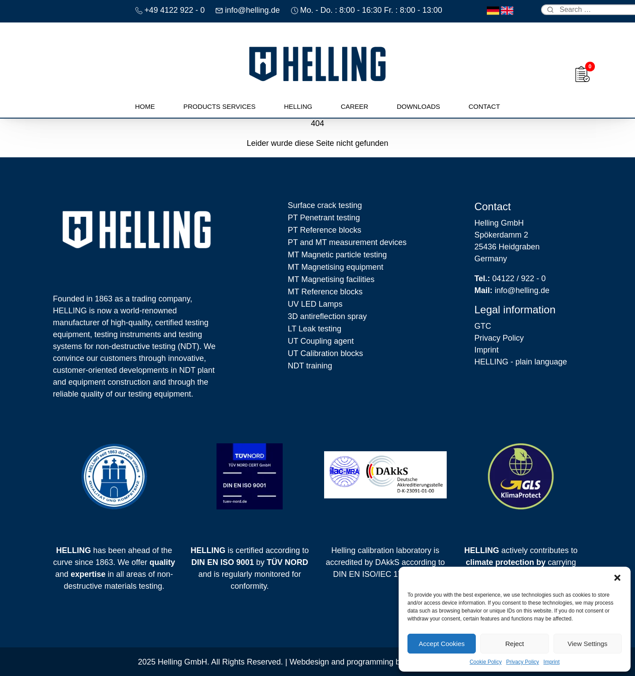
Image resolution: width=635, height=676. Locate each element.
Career (355, 106)
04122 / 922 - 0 (510, 278)
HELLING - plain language (520, 361)
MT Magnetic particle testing (337, 254)
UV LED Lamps (315, 304)
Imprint (551, 662)
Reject (514, 643)
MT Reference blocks (325, 291)
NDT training (310, 365)
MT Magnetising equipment (336, 267)
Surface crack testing (325, 205)
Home (145, 106)
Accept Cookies (442, 643)
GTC (482, 326)
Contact (484, 106)
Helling (298, 106)
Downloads (418, 106)
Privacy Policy (522, 662)
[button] (617, 577)
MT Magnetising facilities (331, 279)
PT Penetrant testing (324, 217)
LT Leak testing (314, 328)
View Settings (588, 643)
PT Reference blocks (325, 230)
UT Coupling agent (321, 341)
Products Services (219, 106)
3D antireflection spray (327, 316)
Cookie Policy (486, 662)
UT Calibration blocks (325, 353)
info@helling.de (511, 290)
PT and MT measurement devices (347, 242)
